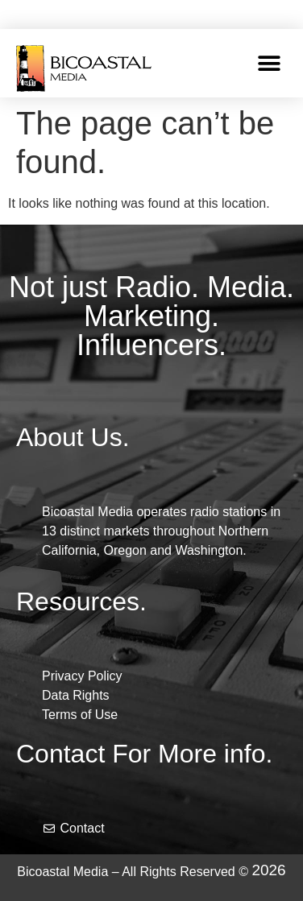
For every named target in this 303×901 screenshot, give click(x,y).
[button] (269, 63)
